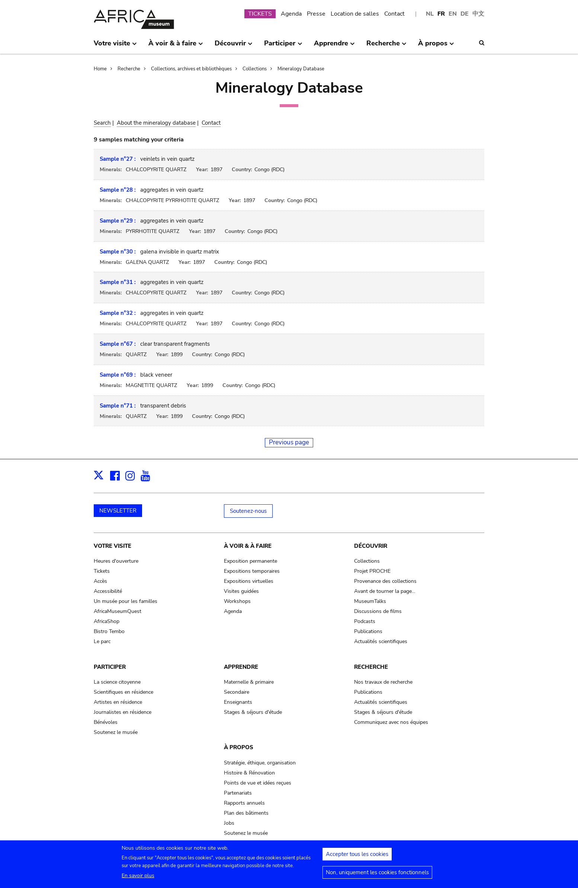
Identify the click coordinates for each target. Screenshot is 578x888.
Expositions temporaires (252, 571)
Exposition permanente (250, 561)
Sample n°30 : (118, 251)
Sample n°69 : (118, 374)
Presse (316, 14)
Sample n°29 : (118, 220)
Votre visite (112, 546)
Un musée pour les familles (125, 601)
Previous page (289, 442)
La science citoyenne (117, 682)
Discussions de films (378, 611)
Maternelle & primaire (249, 682)
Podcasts (364, 621)
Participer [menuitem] (283, 46)
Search (102, 123)
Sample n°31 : (118, 282)
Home (100, 69)
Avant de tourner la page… (384, 591)
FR (441, 14)
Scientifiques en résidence (123, 692)
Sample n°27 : (118, 159)
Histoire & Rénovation (249, 772)
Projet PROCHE (372, 571)
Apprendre (241, 667)
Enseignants (238, 702)
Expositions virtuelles (248, 581)
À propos (238, 747)
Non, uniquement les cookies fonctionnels (377, 875)
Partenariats (238, 792)
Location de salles (355, 14)
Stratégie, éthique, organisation (260, 762)
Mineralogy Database (300, 69)
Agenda (291, 14)
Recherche (129, 69)
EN (453, 14)
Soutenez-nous (248, 511)
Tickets (102, 571)
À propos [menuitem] (436, 46)
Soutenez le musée (116, 732)
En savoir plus (138, 879)
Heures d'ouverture (116, 561)
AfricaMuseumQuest (117, 611)
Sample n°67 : (118, 344)
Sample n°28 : (118, 190)
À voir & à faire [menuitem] (175, 46)
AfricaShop (106, 621)
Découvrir (370, 546)
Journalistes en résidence (122, 712)
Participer (110, 667)
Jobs (229, 823)
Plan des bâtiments (246, 813)
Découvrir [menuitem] (234, 46)
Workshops (237, 601)
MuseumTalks (370, 601)
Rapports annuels (244, 802)
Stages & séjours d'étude (253, 712)
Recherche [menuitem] (386, 46)
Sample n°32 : (118, 313)
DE (464, 14)
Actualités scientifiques (380, 641)
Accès (100, 581)
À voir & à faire (248, 546)
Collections (255, 69)
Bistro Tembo (109, 631)
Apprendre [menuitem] (334, 46)
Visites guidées (241, 591)
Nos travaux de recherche (383, 682)
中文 (478, 14)
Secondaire (236, 692)
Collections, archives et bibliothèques (191, 69)
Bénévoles (106, 722)
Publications (368, 631)
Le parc (102, 641)
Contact (394, 14)
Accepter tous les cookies (357, 857)
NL (430, 14)
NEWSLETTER (118, 510)
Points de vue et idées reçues (257, 782)
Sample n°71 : (118, 405)
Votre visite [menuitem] (115, 46)
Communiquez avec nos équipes (391, 722)
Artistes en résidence (118, 702)
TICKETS (260, 14)
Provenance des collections (385, 581)
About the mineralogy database (156, 123)
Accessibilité (108, 591)
